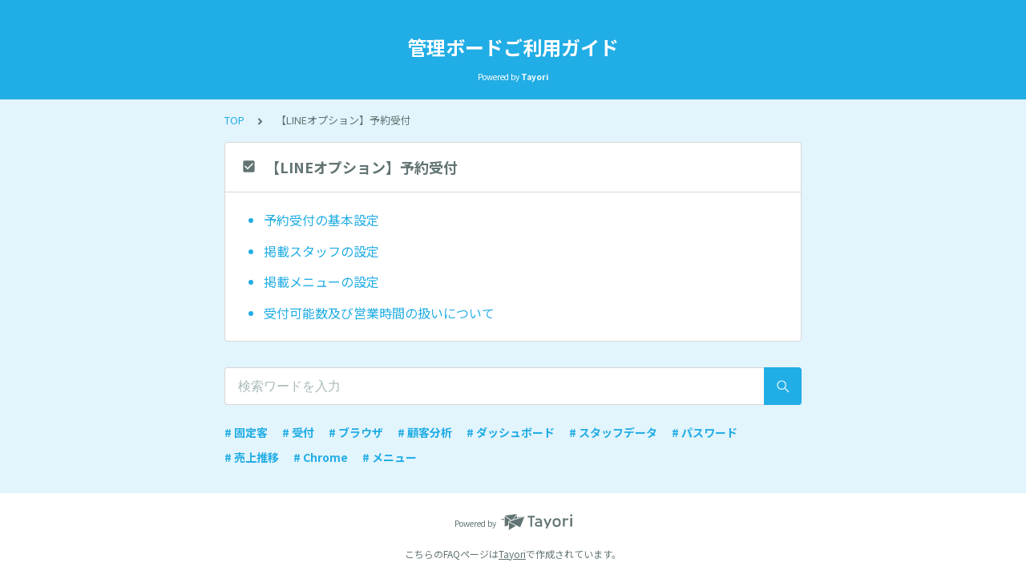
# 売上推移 (251, 457)
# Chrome (320, 457)
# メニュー (389, 457)
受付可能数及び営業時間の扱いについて (379, 312)
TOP (234, 120)
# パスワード (704, 432)
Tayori (512, 554)
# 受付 (298, 432)
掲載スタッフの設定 (321, 251)
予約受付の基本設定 (321, 219)
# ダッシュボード (511, 432)
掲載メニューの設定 (321, 281)
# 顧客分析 (425, 432)
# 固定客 (246, 432)
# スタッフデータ (613, 432)
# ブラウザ (356, 432)
